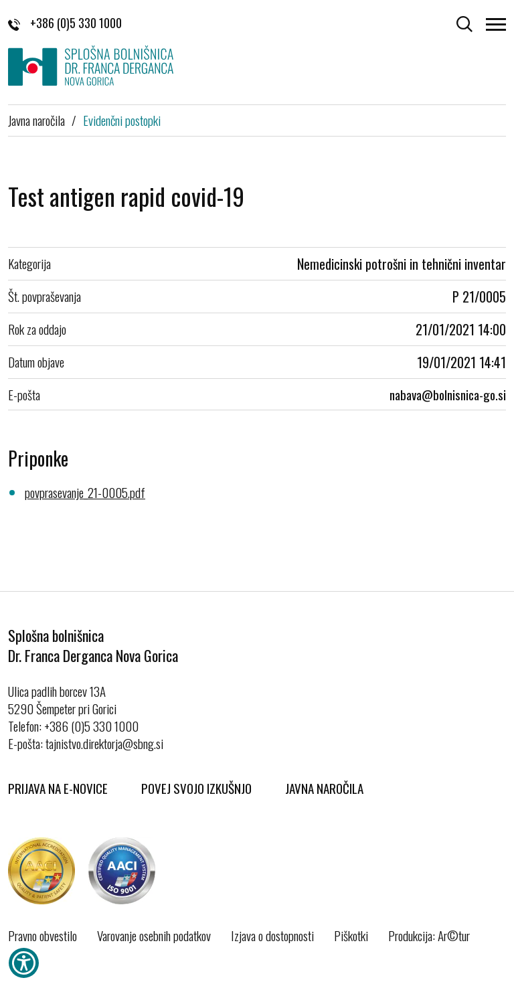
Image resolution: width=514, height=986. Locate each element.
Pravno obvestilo (42, 935)
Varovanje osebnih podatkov (154, 935)
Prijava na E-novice (58, 787)
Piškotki (351, 935)
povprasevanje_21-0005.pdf (85, 492)
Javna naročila (36, 119)
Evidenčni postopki (122, 119)
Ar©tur (454, 935)
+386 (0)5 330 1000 (65, 22)
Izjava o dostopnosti (272, 935)
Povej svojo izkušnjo (196, 787)
